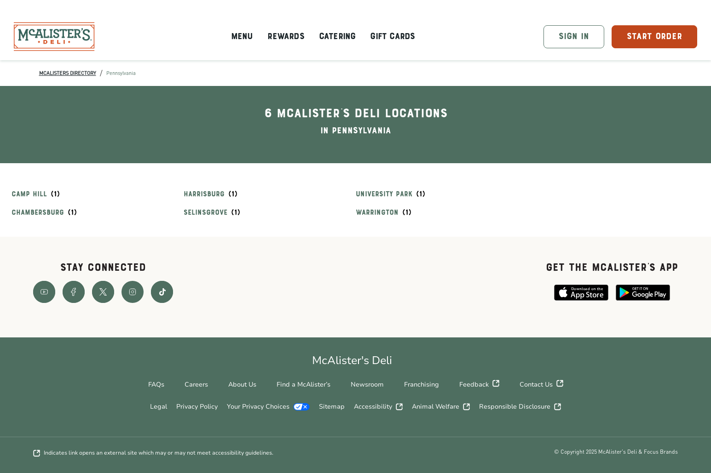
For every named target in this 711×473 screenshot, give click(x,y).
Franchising (421, 384)
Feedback (479, 385)
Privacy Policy (197, 406)
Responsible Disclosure (520, 406)
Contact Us (541, 385)
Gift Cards (392, 36)
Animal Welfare (441, 406)
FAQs (156, 384)
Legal (158, 406)
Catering (337, 36)
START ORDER (654, 36)
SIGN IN (574, 36)
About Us (242, 384)
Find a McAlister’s (303, 384)
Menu (242, 36)
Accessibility (378, 406)
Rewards (285, 36)
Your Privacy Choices (268, 406)
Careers (196, 384)
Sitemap (332, 406)
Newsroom (367, 384)
